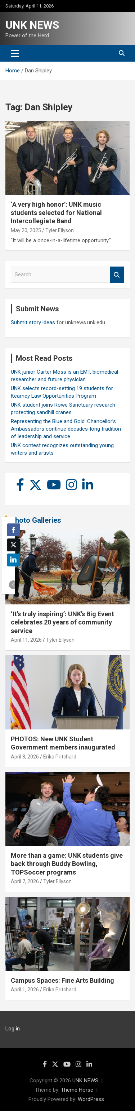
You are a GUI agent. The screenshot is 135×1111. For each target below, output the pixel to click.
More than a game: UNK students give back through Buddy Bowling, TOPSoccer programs (67, 864)
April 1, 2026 (25, 989)
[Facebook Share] (13, 529)
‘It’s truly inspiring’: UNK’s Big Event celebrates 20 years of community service (62, 622)
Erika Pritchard (59, 757)
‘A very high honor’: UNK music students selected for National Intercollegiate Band (56, 213)
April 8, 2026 (25, 757)
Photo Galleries (35, 520)
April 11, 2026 (26, 640)
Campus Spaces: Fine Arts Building (62, 980)
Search (117, 275)
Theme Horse (77, 1090)
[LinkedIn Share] (13, 560)
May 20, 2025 (26, 230)
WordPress (91, 1099)
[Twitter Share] (13, 544)
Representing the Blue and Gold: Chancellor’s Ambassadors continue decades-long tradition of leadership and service (66, 429)
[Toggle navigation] (14, 53)
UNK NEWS (32, 25)
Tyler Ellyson (59, 230)
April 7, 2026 (25, 881)
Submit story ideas (33, 322)
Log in (12, 1028)
